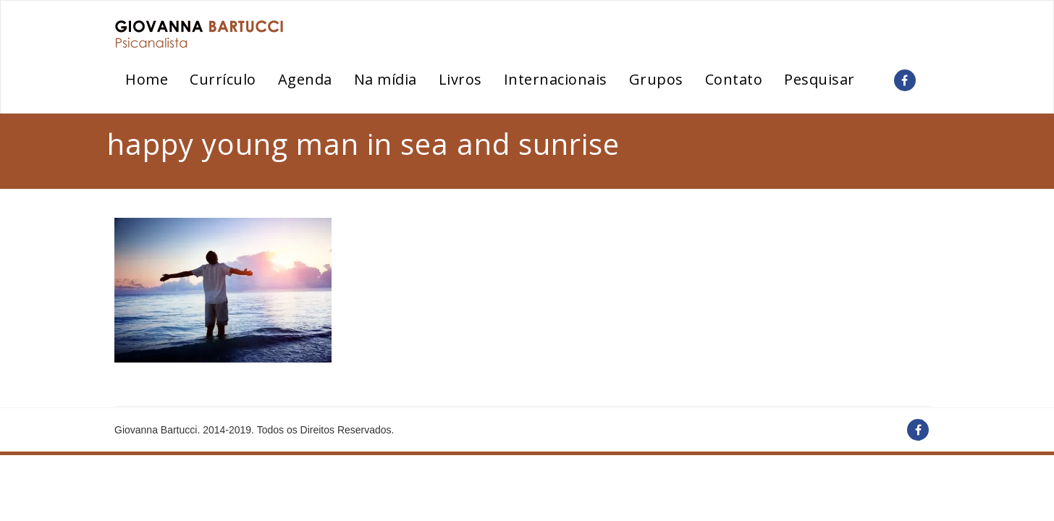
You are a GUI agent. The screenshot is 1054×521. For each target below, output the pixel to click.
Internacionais (555, 79)
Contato (734, 79)
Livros (460, 79)
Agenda (305, 79)
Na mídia (385, 79)
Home (146, 79)
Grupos (656, 79)
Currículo (223, 79)
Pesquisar (819, 79)
